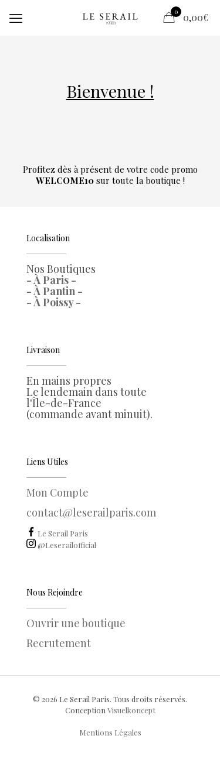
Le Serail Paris (57, 533)
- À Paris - (51, 280)
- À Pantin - (54, 291)
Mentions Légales (110, 732)
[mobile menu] (16, 18)
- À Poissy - (53, 302)
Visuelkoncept (131, 710)
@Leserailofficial (61, 545)
